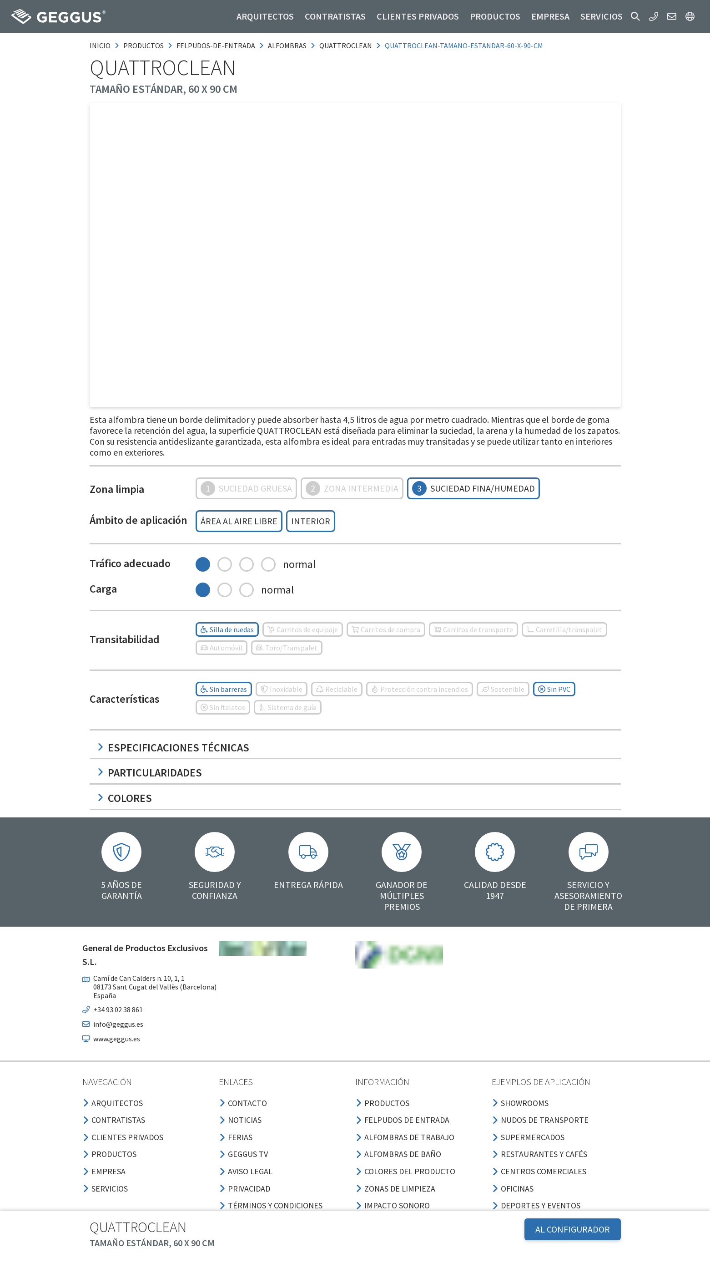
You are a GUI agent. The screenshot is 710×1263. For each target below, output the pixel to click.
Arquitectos (265, 16)
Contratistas (335, 16)
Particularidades (149, 773)
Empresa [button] (550, 16)
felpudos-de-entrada (215, 45)
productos (143, 45)
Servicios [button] (601, 16)
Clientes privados (418, 16)
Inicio (100, 45)
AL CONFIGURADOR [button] (572, 1229)
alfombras (287, 45)
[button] (635, 16)
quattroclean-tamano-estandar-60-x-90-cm (464, 45)
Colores (124, 798)
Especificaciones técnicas (173, 748)
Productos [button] (495, 16)
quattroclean (345, 45)
